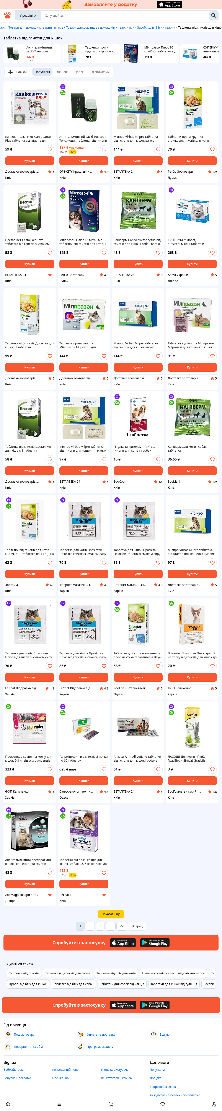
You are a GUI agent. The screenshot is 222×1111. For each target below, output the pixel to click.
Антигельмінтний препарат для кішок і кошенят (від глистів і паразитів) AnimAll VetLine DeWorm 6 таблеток (28, 862)
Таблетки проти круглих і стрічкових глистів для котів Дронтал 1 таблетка (100, 49)
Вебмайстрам (13, 1069)
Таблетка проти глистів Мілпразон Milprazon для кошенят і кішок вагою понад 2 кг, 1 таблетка (82, 345)
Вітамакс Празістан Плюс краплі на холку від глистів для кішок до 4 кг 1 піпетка (192, 655)
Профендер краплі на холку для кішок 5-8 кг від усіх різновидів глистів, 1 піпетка (28, 758)
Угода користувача (115, 1069)
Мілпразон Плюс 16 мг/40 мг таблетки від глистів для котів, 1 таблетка (160, 49)
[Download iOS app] (123, 942)
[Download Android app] (155, 942)
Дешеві (62, 72)
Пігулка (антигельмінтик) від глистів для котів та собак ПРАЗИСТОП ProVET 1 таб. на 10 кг (137, 449)
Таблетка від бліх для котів (116, 973)
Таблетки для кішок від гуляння (174, 984)
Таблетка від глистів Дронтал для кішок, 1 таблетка (29, 345)
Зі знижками (100, 72)
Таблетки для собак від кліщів (122, 984)
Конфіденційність (65, 1069)
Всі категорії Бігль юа (116, 1078)
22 (122, 926)
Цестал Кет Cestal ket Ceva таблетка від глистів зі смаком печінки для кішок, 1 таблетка (27, 242)
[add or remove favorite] (50, 149)
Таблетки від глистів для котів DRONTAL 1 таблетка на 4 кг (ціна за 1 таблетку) (29, 552)
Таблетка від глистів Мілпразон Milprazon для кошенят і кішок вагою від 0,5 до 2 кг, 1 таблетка (191, 345)
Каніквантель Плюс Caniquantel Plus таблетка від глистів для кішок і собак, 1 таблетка (28, 139)
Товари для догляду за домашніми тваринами (100, 27)
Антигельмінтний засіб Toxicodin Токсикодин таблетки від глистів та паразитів (42, 49)
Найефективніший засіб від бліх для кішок (173, 973)
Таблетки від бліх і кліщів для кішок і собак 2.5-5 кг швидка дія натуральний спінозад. (83, 862)
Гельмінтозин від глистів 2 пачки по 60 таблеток (83, 758)
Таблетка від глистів (24, 973)
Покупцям (157, 1069)
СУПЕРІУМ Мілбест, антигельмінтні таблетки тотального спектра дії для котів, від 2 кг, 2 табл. (192, 242)
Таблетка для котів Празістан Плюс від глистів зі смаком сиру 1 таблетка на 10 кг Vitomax (82, 552)
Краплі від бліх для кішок (28, 984)
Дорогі (79, 72)
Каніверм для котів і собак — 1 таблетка (190, 449)
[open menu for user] (214, 1104)
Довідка (155, 1078)
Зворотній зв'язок (163, 1087)
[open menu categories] (59, 1104)
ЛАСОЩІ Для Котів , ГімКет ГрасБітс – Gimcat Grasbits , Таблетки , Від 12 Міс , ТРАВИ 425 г (192, 758)
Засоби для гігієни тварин (156, 27)
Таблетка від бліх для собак (73, 984)
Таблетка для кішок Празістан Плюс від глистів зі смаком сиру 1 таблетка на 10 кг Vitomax (137, 552)
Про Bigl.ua (60, 1078)
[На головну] (7, 17)
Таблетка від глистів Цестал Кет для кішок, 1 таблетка (28, 449)
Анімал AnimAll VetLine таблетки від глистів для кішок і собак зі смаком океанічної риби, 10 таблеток (137, 758)
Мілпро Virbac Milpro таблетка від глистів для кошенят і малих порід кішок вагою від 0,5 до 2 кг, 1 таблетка (83, 449)
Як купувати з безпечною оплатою (175, 1095)
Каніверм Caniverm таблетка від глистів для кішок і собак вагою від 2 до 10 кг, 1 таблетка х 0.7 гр (137, 242)
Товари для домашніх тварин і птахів (35, 27)
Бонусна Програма (17, 1078)
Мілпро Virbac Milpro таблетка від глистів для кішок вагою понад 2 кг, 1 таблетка (136, 139)
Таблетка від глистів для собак (67, 973)
